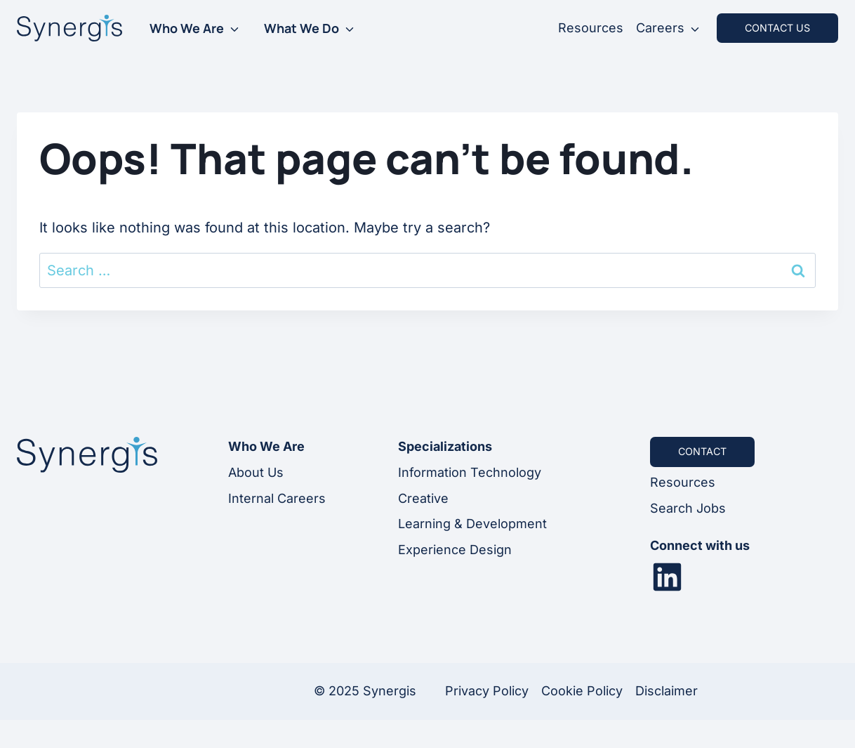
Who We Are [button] (187, 28)
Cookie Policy (582, 690)
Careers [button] (660, 27)
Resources (590, 27)
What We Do (301, 28)
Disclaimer (666, 690)
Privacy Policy (487, 690)
